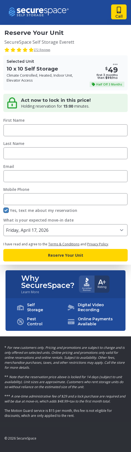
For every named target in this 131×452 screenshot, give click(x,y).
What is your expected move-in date (38, 220)
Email (8, 166)
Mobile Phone (16, 189)
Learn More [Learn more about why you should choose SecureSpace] (30, 292)
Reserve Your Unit (65, 255)
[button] (66, 314)
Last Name (13, 143)
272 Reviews (42, 50)
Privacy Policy (97, 244)
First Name (14, 120)
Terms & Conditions (63, 244)
